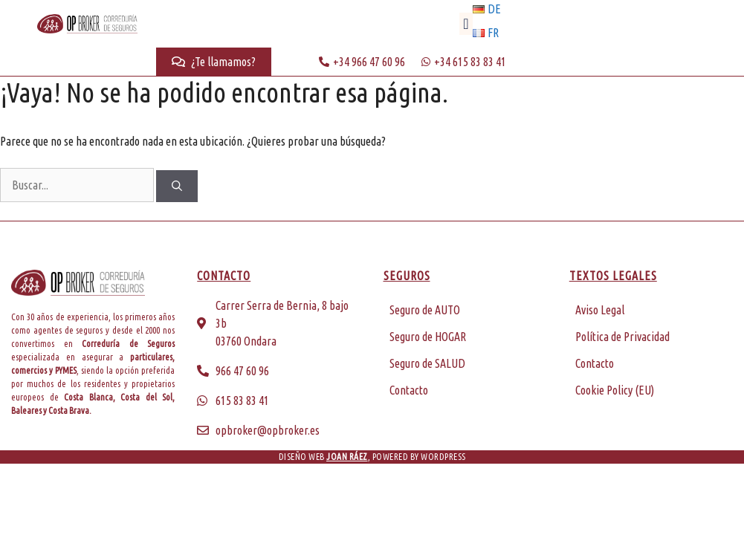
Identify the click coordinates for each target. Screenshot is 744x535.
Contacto (408, 390)
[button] (465, 24)
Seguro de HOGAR (427, 336)
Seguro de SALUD (427, 363)
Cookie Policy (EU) (614, 390)
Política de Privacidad (622, 336)
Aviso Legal (599, 310)
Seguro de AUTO (424, 310)
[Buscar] (177, 186)
